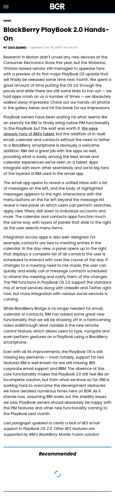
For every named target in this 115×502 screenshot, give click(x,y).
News (7, 20)
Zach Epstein (17, 47)
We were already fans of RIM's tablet (50, 131)
